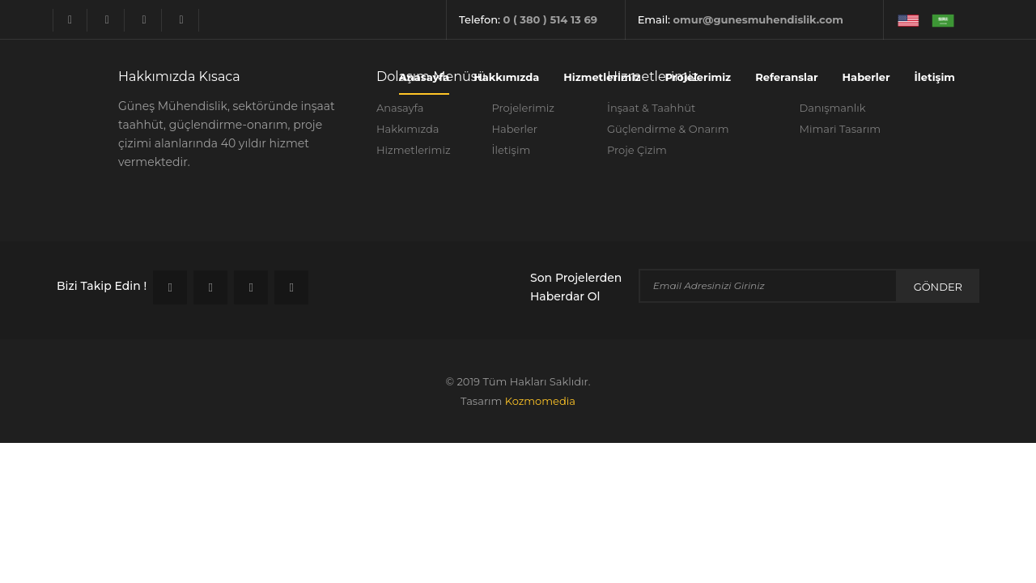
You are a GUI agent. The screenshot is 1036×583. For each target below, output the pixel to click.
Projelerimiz (697, 76)
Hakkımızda (506, 76)
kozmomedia (540, 400)
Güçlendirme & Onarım (668, 128)
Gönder (938, 286)
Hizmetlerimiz (601, 76)
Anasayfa (424, 76)
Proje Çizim (637, 149)
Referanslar (786, 76)
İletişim (935, 76)
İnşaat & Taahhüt (651, 107)
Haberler (866, 76)
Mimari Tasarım (840, 128)
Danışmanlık (833, 107)
